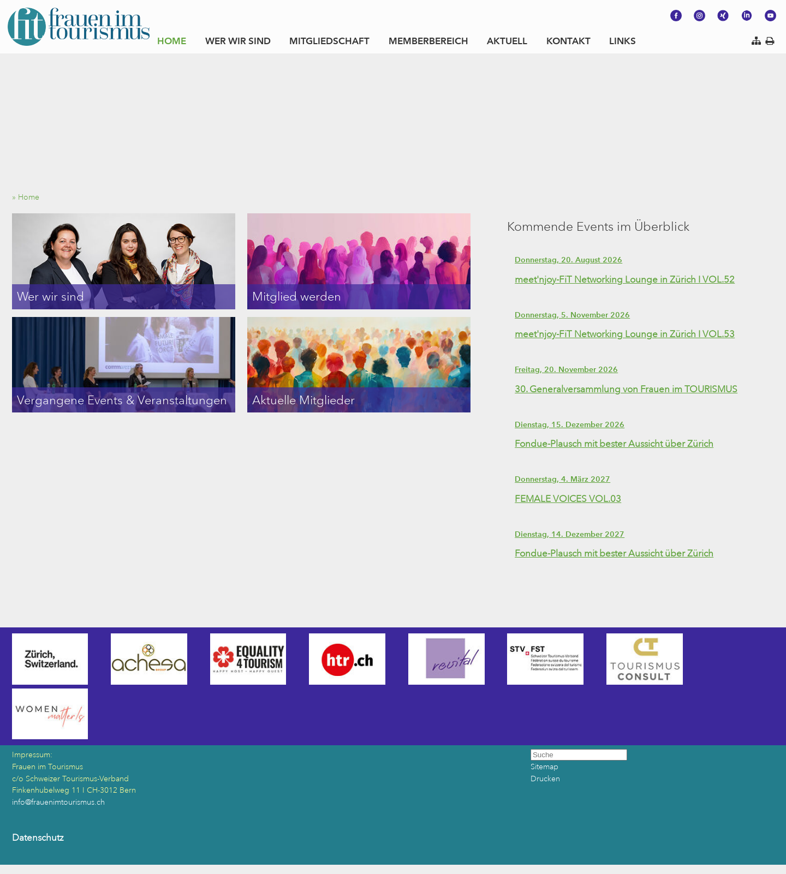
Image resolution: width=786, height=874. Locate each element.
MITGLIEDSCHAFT (329, 40)
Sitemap (544, 766)
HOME (171, 40)
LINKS (622, 40)
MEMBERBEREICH (428, 40)
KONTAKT (568, 40)
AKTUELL (507, 40)
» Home (29, 197)
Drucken (545, 778)
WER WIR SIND (238, 40)
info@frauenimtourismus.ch (58, 802)
